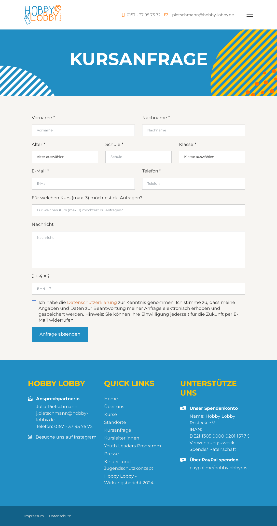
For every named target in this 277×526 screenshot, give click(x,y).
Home (111, 398)
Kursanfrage (117, 430)
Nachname (156, 117)
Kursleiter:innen (121, 438)
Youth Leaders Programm (132, 446)
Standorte (115, 422)
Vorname (43, 117)
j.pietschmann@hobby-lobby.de (202, 14)
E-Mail (40, 171)
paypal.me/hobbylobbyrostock (223, 467)
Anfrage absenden (60, 334)
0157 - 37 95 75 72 (144, 14)
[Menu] (250, 15)
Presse (111, 453)
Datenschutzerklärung (92, 302)
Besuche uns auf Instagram (62, 437)
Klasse (187, 144)
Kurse (110, 414)
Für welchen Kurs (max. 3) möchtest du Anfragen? (87, 197)
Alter (38, 144)
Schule (114, 144)
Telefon (151, 171)
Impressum (34, 516)
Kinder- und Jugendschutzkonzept (128, 465)
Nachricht (43, 224)
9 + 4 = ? (41, 276)
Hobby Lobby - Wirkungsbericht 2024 (128, 479)
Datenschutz (60, 516)
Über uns (114, 406)
